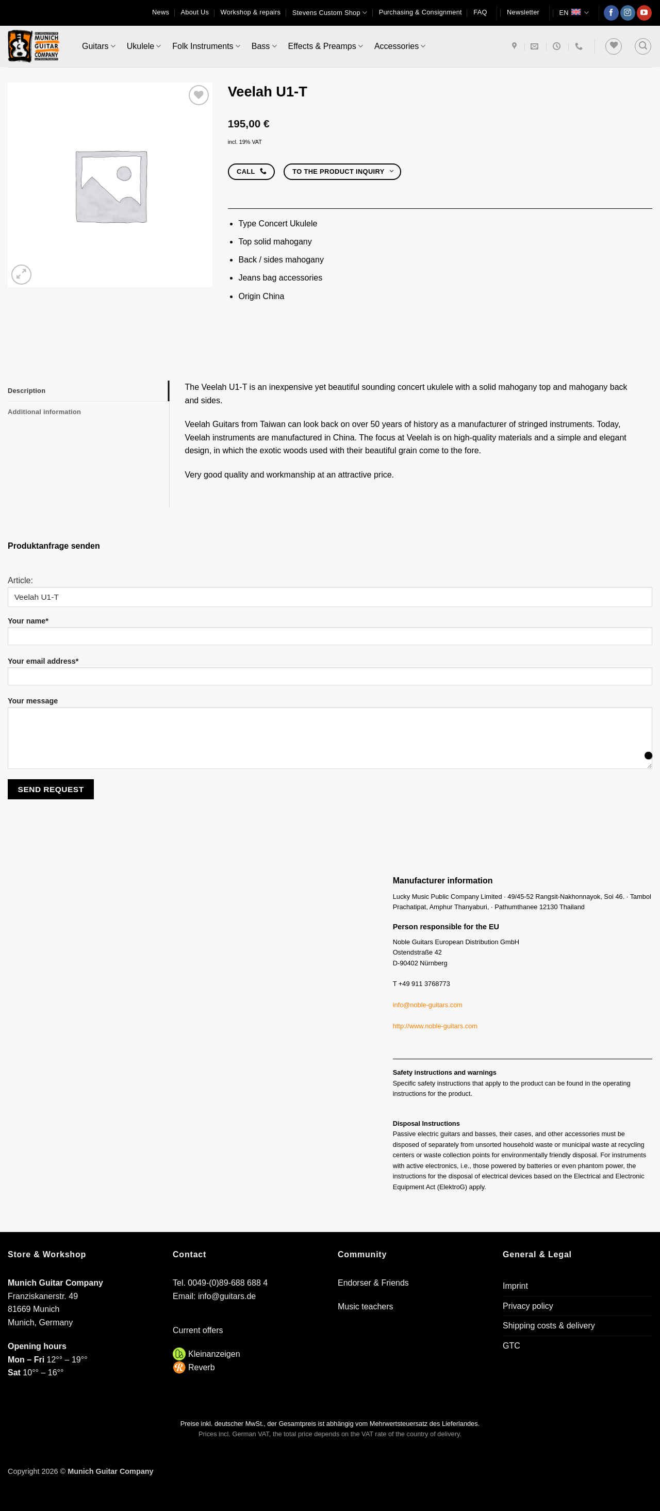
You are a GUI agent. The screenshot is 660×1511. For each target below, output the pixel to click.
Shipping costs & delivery (549, 1325)
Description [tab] (26, 391)
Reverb (201, 1367)
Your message (330, 736)
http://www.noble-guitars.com (435, 1026)
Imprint (515, 1286)
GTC (511, 1345)
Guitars (99, 46)
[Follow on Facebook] (611, 13)
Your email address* (330, 675)
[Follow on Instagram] (627, 13)
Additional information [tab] (44, 412)
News (160, 12)
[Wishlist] (613, 46)
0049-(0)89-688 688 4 (228, 1282)
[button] (523, 12)
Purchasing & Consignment (420, 12)
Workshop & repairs (251, 12)
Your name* (330, 634)
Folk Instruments (206, 46)
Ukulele (144, 46)
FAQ (480, 12)
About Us (194, 12)
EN (574, 13)
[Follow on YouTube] (644, 13)
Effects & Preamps (325, 46)
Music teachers (365, 1306)
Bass (264, 46)
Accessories (399, 46)
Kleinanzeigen (214, 1354)
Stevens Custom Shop (330, 13)
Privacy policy (528, 1306)
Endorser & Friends (373, 1282)
